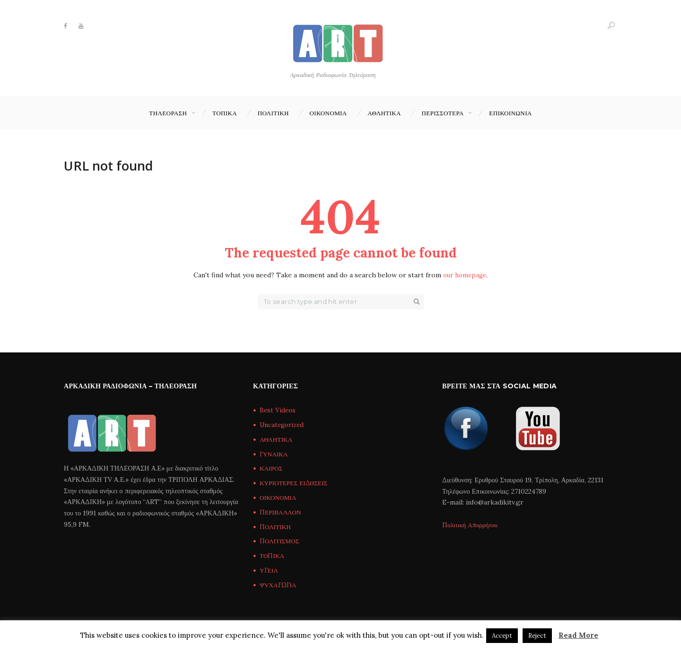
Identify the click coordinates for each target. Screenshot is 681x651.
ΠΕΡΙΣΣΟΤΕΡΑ (443, 113)
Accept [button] (502, 636)
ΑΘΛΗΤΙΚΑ (384, 113)
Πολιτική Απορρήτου (471, 525)
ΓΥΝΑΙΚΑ (274, 454)
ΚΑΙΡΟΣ (272, 468)
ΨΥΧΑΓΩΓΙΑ (279, 585)
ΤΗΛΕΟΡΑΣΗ (168, 113)
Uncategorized (283, 425)
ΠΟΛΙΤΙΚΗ (273, 113)
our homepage (464, 275)
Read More (578, 635)
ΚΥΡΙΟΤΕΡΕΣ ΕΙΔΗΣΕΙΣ (295, 483)
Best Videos (278, 410)
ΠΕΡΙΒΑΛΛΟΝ (281, 512)
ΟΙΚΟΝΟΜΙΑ (328, 113)
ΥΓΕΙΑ (269, 570)
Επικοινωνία (510, 113)
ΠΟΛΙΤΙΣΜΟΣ (280, 541)
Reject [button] (537, 636)
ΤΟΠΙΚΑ (224, 113)
